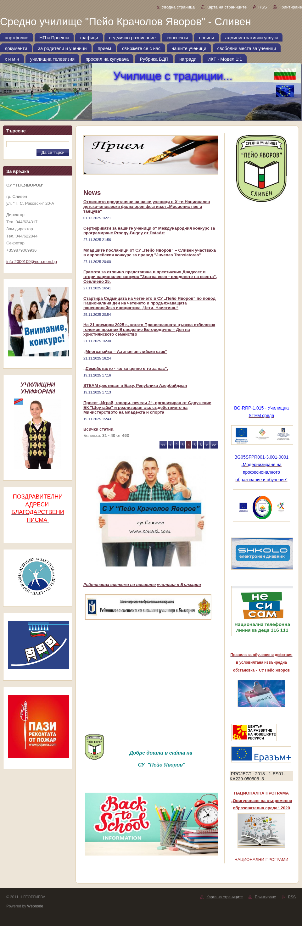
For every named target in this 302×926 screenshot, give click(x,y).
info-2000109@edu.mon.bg (31, 261)
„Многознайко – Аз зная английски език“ (125, 351)
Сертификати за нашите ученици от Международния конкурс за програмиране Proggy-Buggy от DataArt (149, 230)
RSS (262, 7)
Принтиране (290, 7)
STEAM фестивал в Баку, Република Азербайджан (135, 385)
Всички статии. (99, 429)
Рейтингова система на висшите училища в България (142, 584)
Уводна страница (178, 7)
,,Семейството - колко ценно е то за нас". (125, 368)
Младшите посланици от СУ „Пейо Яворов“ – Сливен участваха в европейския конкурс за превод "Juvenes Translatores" (149, 252)
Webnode (35, 906)
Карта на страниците (226, 7)
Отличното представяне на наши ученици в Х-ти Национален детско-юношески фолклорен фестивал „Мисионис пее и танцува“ (146, 206)
